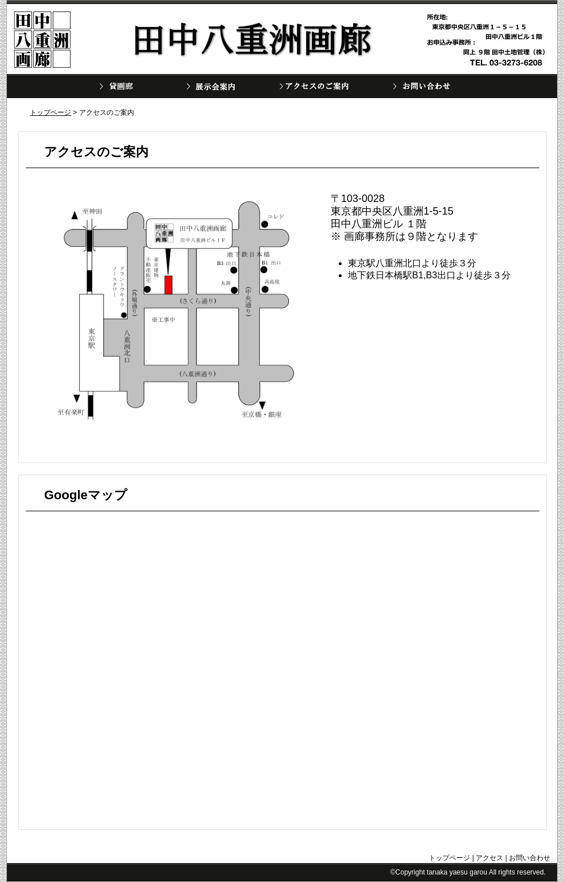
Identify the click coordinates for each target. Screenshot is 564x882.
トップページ (50, 112)
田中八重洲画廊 (42, 39)
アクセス (489, 858)
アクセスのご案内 (311, 86)
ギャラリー (125, 86)
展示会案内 (218, 86)
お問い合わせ (424, 86)
